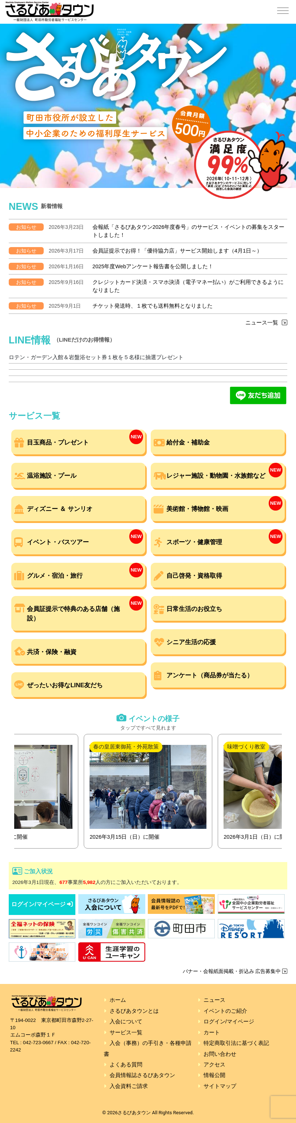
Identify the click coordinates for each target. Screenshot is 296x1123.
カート (212, 1032)
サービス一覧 (126, 1032)
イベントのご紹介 (225, 1011)
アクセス (214, 1065)
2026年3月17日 (66, 251)
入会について (126, 1021)
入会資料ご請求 (129, 1086)
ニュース (214, 1000)
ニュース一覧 (266, 323)
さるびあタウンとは (134, 1011)
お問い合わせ (220, 1054)
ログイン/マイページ (42, 904)
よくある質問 (126, 1065)
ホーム (118, 1000)
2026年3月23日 (66, 227)
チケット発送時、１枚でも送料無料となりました (152, 306)
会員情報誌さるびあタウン (142, 1075)
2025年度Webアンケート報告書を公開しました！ (153, 266)
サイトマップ (220, 1086)
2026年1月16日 (66, 266)
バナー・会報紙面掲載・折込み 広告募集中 (235, 971)
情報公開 (214, 1075)
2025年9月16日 (66, 282)
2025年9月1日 (65, 306)
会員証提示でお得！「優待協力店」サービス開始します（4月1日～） (177, 251)
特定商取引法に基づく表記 (236, 1043)
